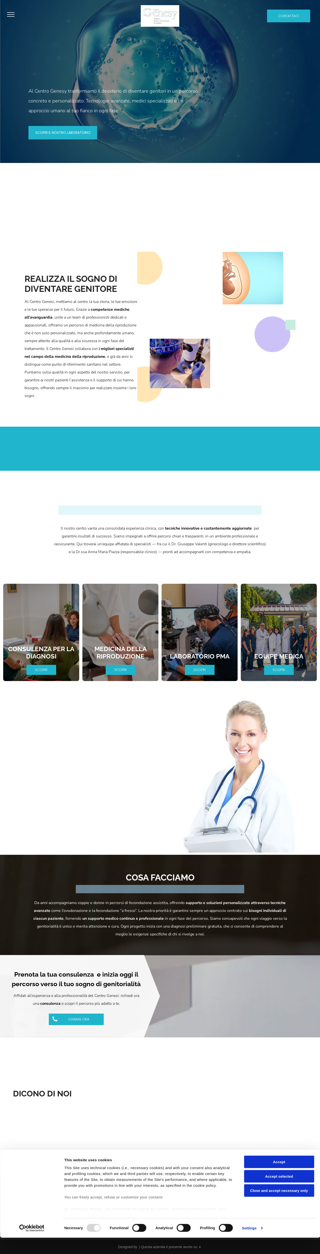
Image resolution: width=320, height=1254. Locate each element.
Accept (279, 1178)
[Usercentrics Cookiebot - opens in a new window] (31, 1244)
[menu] (10, 14)
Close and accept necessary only (279, 1207)
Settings (249, 1244)
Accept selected (279, 1193)
